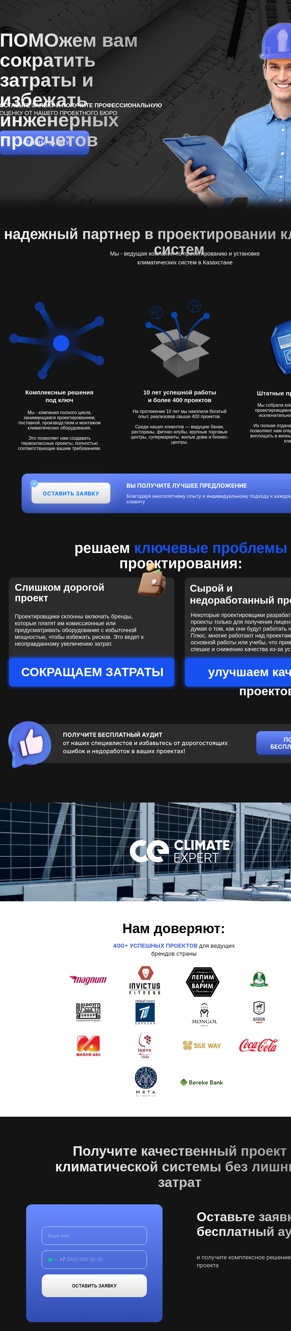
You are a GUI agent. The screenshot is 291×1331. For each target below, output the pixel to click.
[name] (94, 1236)
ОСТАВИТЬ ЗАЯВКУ (94, 1286)
